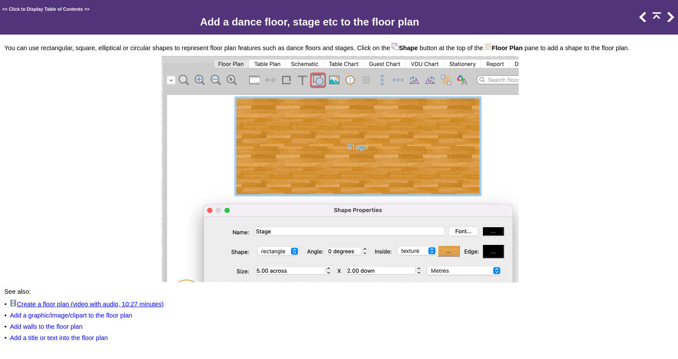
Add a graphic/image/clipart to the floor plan (71, 315)
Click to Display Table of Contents (46, 9)
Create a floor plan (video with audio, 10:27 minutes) (90, 304)
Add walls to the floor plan (46, 326)
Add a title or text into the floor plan (59, 337)
